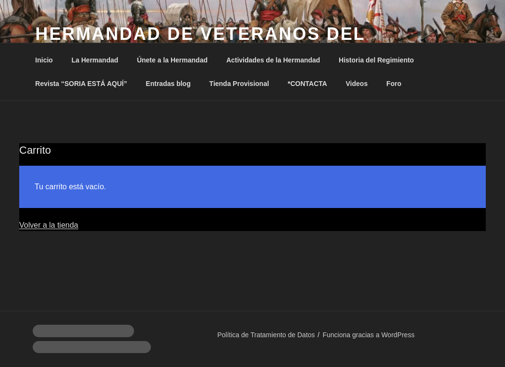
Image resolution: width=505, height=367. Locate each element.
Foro (393, 83)
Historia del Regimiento (376, 60)
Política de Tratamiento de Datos (266, 335)
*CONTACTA (307, 83)
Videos (357, 83)
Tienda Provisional (239, 83)
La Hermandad (95, 60)
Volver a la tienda (48, 225)
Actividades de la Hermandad (273, 60)
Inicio (44, 60)
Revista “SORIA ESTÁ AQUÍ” (81, 83)
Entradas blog (168, 83)
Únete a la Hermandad (172, 60)
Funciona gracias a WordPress (368, 335)
